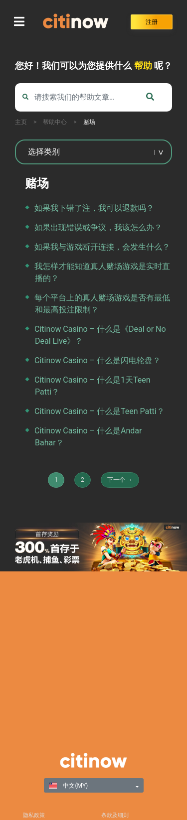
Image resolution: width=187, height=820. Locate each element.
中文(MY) (68, 785)
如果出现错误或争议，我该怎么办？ (98, 227)
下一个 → (120, 479)
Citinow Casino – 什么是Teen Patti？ (99, 411)
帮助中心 (55, 122)
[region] (93, 547)
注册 (152, 21)
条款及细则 (115, 815)
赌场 (89, 122)
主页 (21, 122)
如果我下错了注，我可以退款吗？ (94, 208)
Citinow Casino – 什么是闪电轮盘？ (97, 360)
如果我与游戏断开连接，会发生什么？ (102, 247)
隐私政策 (34, 815)
